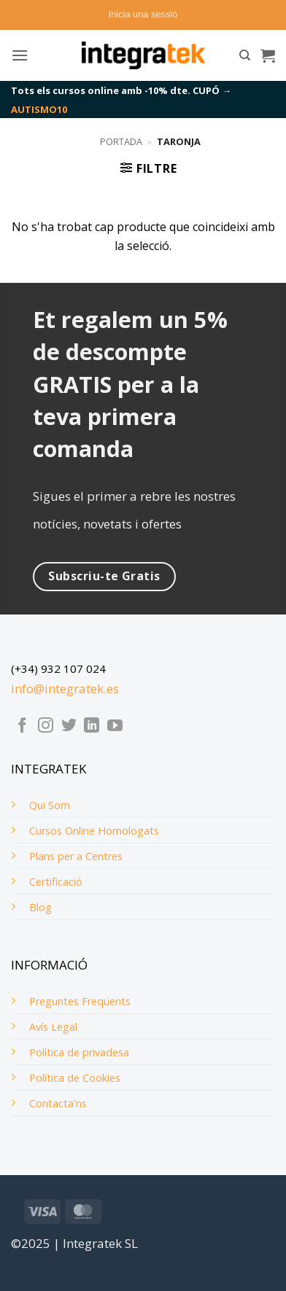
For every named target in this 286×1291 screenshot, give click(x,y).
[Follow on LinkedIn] (91, 726)
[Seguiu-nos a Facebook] (22, 726)
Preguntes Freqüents (80, 1001)
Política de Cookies (74, 1078)
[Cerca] (244, 55)
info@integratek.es (65, 688)
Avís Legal (53, 1027)
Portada (121, 141)
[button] (143, 15)
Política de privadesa (79, 1052)
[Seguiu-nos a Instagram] (45, 726)
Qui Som (49, 805)
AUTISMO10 (39, 109)
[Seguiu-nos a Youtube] (115, 726)
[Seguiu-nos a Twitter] (69, 726)
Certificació (55, 882)
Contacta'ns (58, 1103)
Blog (40, 907)
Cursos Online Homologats (94, 831)
